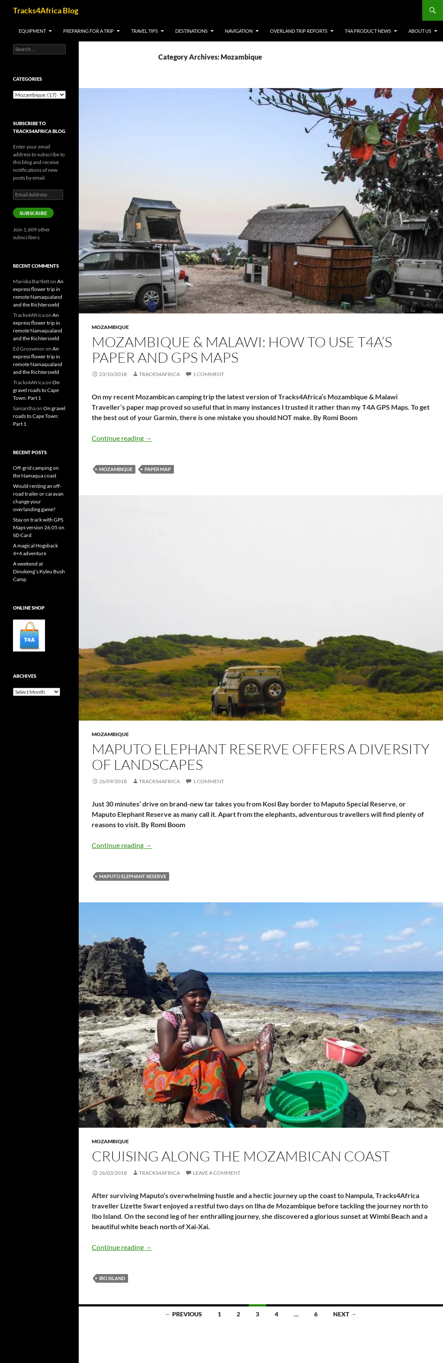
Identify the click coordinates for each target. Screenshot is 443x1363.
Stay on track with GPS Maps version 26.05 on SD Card (38, 527)
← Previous (183, 1314)
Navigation (239, 31)
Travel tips (144, 31)
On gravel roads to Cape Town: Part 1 (36, 390)
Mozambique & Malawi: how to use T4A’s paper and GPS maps (242, 349)
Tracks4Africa (159, 374)
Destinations (191, 31)
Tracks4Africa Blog (45, 10)
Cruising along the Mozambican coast (241, 1156)
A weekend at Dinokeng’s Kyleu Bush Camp (39, 571)
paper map (157, 469)
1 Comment (208, 374)
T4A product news (368, 31)
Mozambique (110, 327)
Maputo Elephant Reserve (132, 876)
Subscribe (33, 213)
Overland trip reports (298, 31)
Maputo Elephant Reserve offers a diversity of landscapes (261, 756)
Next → (344, 1314)
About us (419, 31)
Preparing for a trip (88, 31)
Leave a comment (217, 1173)
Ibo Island (112, 1278)
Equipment (32, 31)
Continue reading (122, 438)
